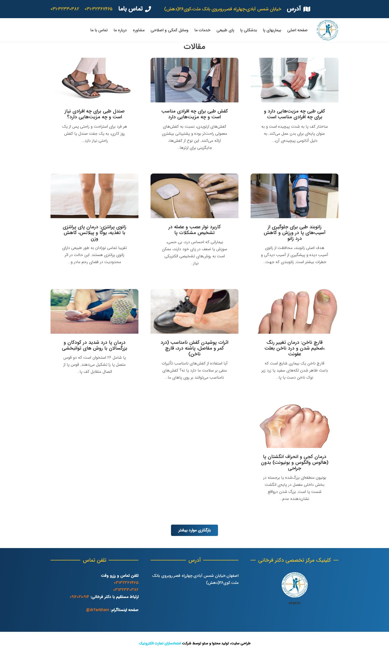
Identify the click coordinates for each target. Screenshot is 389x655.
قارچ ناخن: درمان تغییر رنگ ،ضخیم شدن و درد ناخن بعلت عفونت (294, 348)
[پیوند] (327, 30)
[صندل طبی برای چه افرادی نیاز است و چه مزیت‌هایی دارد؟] (94, 80)
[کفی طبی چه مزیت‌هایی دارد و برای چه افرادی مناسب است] (294, 80)
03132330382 (125, 590)
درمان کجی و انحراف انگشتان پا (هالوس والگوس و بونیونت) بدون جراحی (294, 462)
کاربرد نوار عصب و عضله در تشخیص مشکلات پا (194, 230)
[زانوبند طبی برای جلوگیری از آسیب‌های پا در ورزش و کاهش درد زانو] (294, 196)
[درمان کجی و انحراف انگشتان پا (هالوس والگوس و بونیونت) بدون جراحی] (294, 425)
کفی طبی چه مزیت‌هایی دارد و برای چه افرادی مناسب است (294, 114)
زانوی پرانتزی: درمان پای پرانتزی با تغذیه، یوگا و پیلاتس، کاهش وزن (94, 232)
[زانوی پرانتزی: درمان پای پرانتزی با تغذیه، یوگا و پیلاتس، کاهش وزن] (94, 196)
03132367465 (126, 583)
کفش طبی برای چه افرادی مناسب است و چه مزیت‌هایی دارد (194, 114)
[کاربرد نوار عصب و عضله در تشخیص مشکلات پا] (194, 196)
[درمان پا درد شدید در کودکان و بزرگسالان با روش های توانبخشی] (94, 311)
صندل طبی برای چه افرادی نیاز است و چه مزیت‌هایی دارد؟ (95, 114)
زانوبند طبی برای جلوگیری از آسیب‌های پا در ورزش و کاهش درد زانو (295, 232)
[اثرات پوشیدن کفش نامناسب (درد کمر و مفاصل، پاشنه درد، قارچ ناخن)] (194, 311)
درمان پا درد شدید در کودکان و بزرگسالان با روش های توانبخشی (94, 345)
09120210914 (79, 597)
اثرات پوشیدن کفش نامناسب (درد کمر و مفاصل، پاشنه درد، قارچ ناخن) (194, 348)
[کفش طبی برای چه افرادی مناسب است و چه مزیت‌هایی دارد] (194, 80)
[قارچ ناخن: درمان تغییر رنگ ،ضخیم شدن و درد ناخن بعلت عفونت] (294, 311)
